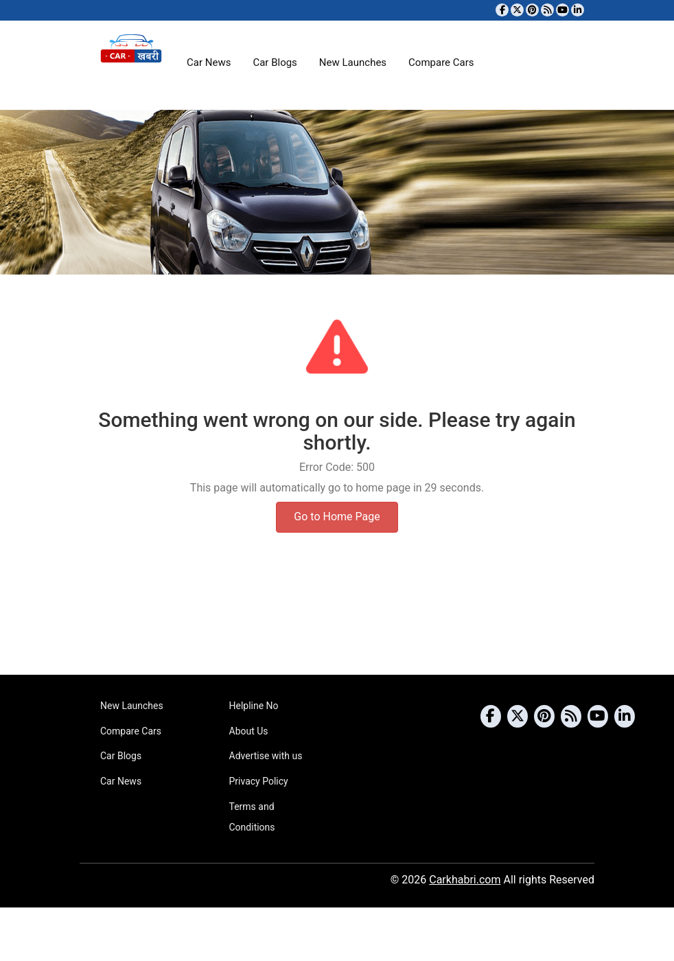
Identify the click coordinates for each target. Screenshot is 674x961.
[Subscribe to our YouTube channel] (562, 9)
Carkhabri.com (464, 879)
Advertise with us (266, 755)
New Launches (352, 62)
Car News (209, 62)
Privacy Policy (258, 781)
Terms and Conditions (252, 817)
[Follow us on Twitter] (517, 9)
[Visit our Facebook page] (502, 9)
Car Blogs (275, 62)
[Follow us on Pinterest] (532, 9)
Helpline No (254, 705)
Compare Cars (441, 62)
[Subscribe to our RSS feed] (547, 9)
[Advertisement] (337, 621)
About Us (248, 731)
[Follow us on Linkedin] (577, 9)
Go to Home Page (337, 516)
